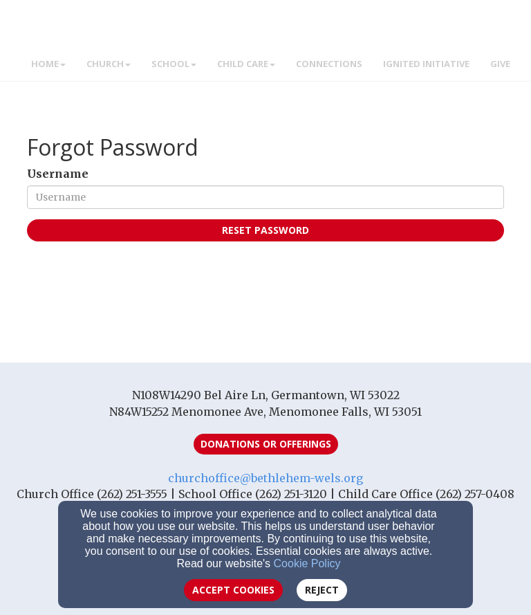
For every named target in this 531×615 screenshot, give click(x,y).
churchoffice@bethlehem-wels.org (265, 478)
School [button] (173, 63)
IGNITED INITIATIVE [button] (426, 63)
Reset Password (265, 230)
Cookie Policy (307, 563)
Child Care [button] (246, 63)
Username (57, 174)
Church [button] (108, 63)
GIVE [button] (500, 63)
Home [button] (48, 63)
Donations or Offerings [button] (266, 443)
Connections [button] (329, 63)
